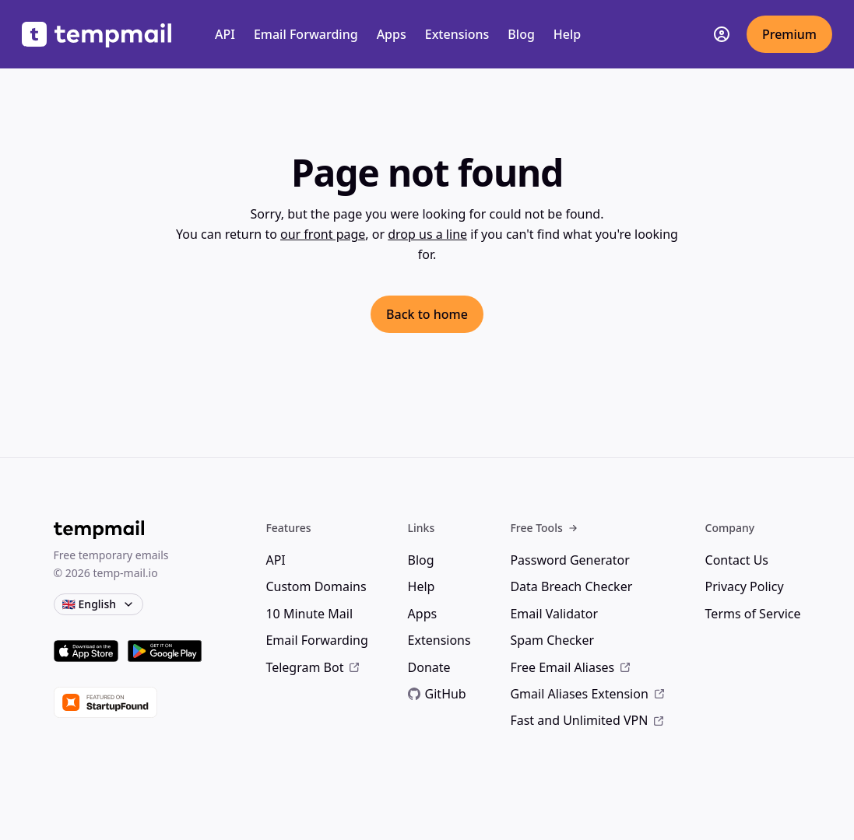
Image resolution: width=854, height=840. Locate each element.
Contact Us (736, 560)
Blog (521, 34)
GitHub (437, 693)
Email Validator (554, 613)
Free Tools (544, 527)
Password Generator (569, 560)
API (225, 34)
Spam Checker (552, 640)
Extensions (457, 34)
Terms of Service (753, 613)
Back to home (427, 314)
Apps (391, 34)
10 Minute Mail (309, 613)
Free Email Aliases (570, 667)
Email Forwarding (306, 34)
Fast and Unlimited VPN (587, 720)
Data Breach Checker (571, 586)
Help (567, 34)
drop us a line (427, 234)
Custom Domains (315, 586)
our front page (322, 234)
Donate (429, 667)
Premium (789, 34)
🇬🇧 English (98, 604)
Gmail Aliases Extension (587, 693)
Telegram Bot (312, 667)
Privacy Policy (744, 586)
